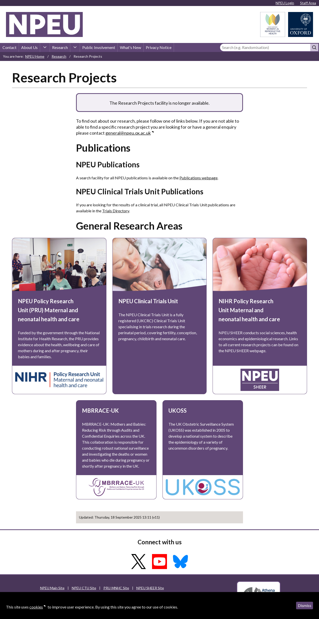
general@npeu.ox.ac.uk (128, 133)
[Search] (265, 47)
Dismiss (304, 605)
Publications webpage (198, 177)
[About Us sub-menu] (45, 47)
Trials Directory (115, 210)
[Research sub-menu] (75, 47)
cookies (36, 607)
